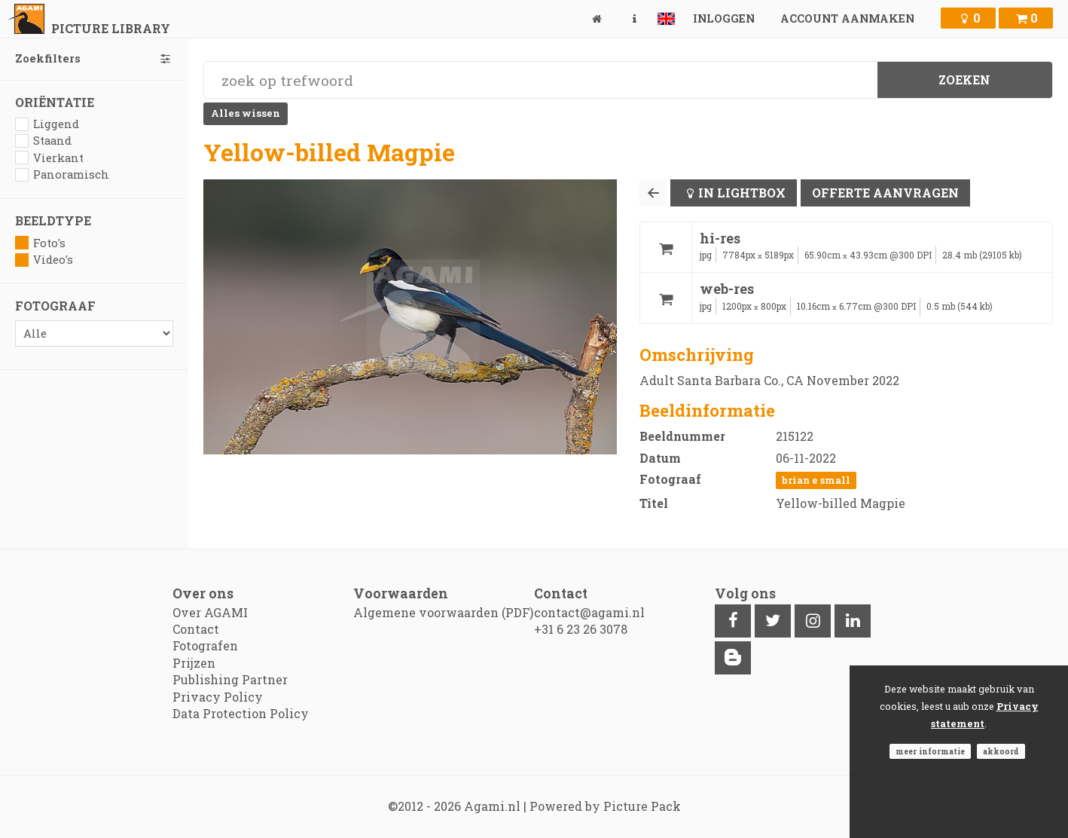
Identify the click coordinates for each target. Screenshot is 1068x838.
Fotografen (205, 645)
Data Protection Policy (240, 713)
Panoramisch (62, 174)
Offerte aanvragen (885, 192)
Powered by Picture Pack (605, 806)
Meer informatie (930, 751)
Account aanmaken (847, 18)
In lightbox (742, 192)
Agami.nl (492, 806)
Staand (43, 140)
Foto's (40, 243)
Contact (195, 629)
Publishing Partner (230, 679)
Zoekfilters (94, 58)
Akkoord (1001, 751)
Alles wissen (245, 113)
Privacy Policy (217, 697)
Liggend (47, 124)
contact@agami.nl (589, 612)
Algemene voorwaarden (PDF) (443, 612)
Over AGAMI (210, 612)
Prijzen (193, 663)
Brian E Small (816, 480)
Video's (44, 259)
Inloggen (724, 18)
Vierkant (49, 158)
